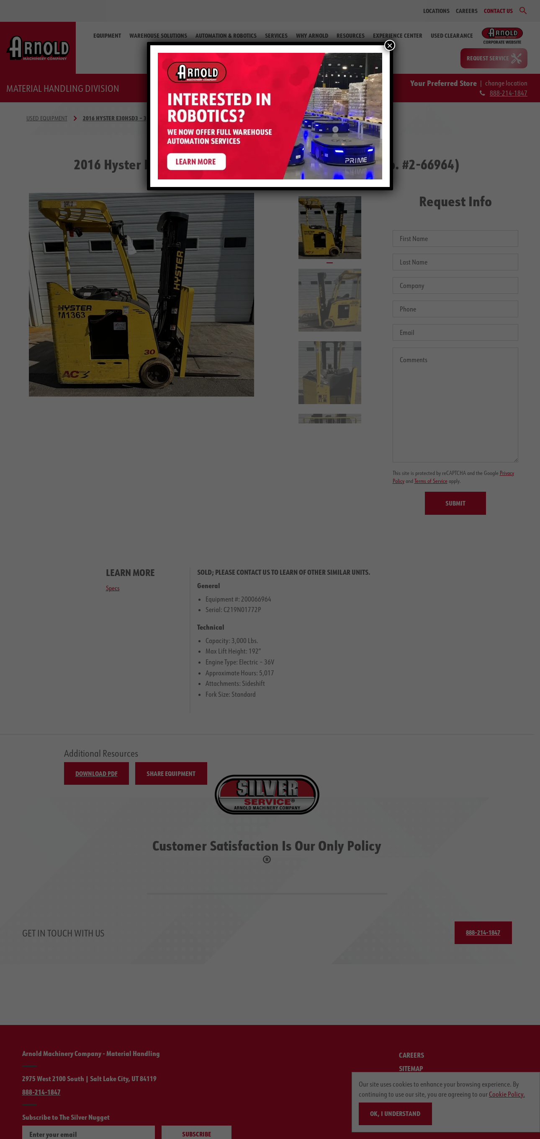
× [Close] (390, 45)
